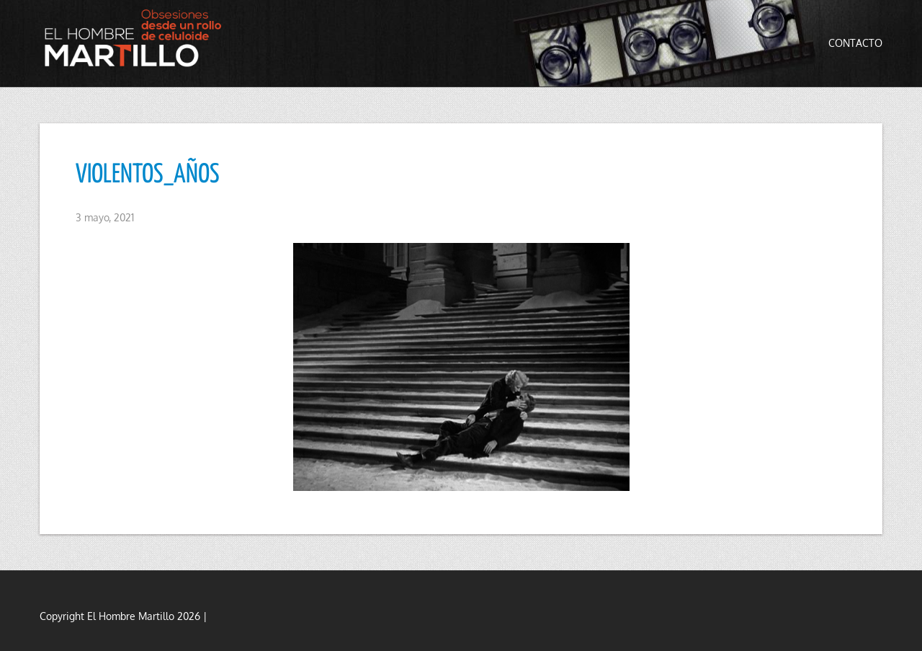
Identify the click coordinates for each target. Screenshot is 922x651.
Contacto (855, 43)
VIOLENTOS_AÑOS (148, 175)
